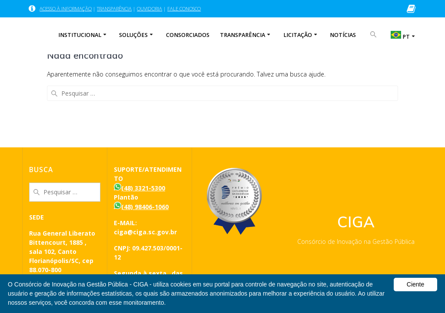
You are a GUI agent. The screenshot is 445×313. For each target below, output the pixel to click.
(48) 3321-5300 (143, 188)
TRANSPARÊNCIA (114, 8)
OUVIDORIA (149, 8)
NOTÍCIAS (343, 35)
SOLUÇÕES (133, 35)
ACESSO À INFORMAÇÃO (66, 8)
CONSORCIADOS (187, 35)
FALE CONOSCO (184, 8)
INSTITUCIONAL (79, 35)
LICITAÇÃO (297, 35)
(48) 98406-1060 (145, 207)
